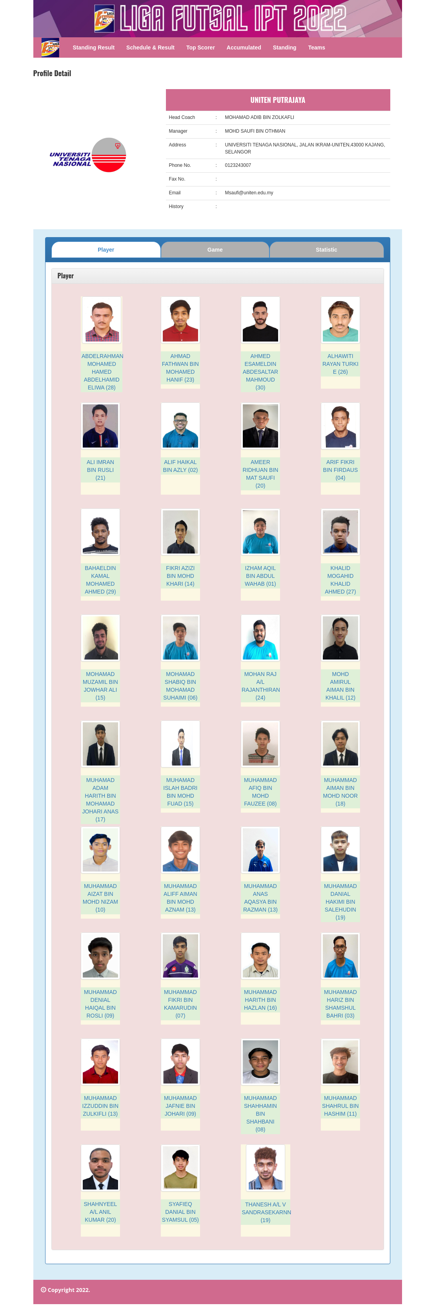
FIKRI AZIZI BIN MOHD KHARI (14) (180, 576)
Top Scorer (200, 47)
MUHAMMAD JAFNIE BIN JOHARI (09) (180, 1106)
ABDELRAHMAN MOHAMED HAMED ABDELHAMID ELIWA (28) (103, 372)
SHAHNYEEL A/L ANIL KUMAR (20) (100, 1212)
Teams (316, 47)
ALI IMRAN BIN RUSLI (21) (100, 470)
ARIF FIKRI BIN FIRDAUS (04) (340, 470)
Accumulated (244, 47)
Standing (285, 47)
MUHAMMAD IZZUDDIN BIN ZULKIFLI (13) (100, 1106)
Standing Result (94, 47)
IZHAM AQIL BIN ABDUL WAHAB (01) (260, 576)
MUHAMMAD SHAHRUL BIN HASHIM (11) (340, 1106)
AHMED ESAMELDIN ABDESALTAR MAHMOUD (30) (260, 372)
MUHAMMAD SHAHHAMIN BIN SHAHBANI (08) (260, 1114)
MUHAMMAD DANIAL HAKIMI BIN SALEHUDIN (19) (340, 902)
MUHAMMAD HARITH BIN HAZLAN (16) (260, 1000)
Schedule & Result (150, 47)
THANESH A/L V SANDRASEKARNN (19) (266, 1212)
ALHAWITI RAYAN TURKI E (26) (340, 364)
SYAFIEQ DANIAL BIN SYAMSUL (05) (180, 1212)
